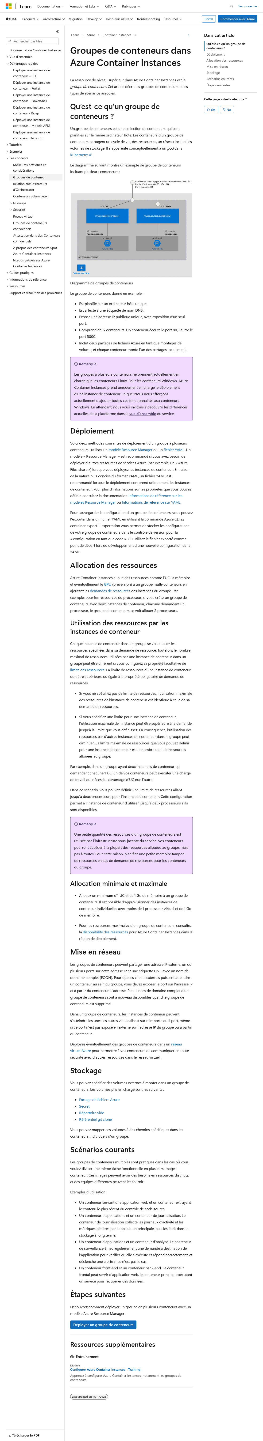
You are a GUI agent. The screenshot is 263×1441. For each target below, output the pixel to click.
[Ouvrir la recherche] (231, 6)
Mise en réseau (217, 66)
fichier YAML (174, 449)
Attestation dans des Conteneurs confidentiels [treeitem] (36, 238)
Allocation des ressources (224, 60)
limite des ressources (87, 669)
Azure (91, 35)
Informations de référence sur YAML (151, 502)
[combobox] (32, 41)
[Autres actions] (189, 35)
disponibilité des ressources (105, 931)
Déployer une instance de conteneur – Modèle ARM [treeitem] (31, 122)
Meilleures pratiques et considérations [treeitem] (29, 167)
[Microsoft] (9, 6)
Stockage (213, 72)
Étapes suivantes (218, 85)
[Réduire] (57, 31)
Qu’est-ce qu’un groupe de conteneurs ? (225, 45)
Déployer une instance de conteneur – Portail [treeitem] (31, 85)
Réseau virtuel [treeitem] (23, 216)
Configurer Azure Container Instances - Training (105, 1369)
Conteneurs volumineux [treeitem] (30, 196)
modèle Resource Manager (130, 449)
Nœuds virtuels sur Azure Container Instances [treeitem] (31, 263)
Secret (84, 1106)
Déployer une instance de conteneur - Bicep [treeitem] (31, 110)
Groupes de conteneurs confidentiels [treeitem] (30, 226)
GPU (107, 584)
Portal (209, 19)
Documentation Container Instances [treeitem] (35, 50)
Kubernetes (79, 154)
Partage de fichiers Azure (99, 1099)
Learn (75, 35)
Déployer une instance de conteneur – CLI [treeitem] (31, 73)
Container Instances (117, 35)
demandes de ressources (110, 590)
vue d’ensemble (142, 413)
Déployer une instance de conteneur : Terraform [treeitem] (31, 135)
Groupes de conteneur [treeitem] (29, 177)
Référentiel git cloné (95, 1119)
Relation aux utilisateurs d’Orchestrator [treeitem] (30, 186)
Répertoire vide (91, 1112)
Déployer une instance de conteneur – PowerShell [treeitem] (31, 98)
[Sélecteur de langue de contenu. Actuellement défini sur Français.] (16, 1433)
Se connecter (247, 6)
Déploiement (215, 54)
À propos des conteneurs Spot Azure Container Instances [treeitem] (35, 250)
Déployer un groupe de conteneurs (103, 1324)
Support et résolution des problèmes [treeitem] (35, 292)
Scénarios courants (220, 78)
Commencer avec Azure (237, 19)
